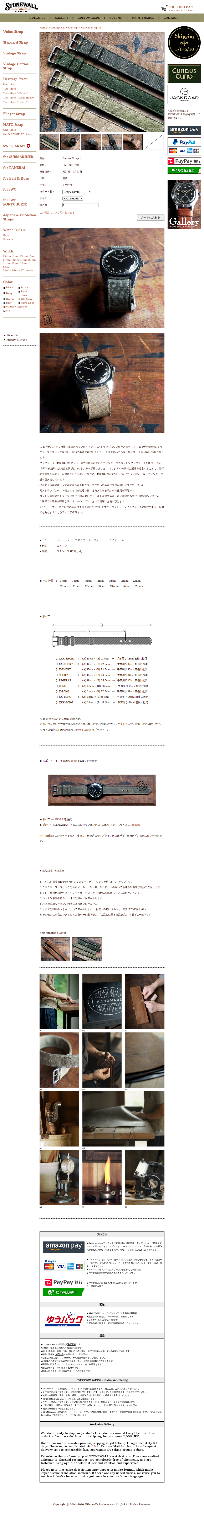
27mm (25, 270)
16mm (32, 256)
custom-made (89, 17)
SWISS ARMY (16, 146)
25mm (7, 270)
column (115, 17)
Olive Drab (27, 302)
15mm (24, 256)
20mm (32, 259)
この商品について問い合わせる (57, 212)
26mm (16, 270)
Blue (9, 302)
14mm (15, 256)
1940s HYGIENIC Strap (17, 134)
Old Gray (26, 298)
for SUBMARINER (19, 157)
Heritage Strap (16, 79)
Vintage (8, 239)
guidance (37, 17)
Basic (6, 235)
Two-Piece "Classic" (15, 93)
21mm (7, 263)
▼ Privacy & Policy (15, 339)
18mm (15, 259)
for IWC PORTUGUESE (15, 202)
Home (43, 27)
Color (8, 282)
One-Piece (9, 84)
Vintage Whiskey (16, 306)
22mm (15, 263)
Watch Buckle (15, 230)
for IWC (10, 189)
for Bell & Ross (16, 178)
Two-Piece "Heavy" (15, 102)
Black (9, 287)
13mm (7, 256)
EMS (95, 1446)
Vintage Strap (15, 53)
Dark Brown (23, 293)
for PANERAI (14, 168)
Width (8, 251)
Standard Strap (16, 42)
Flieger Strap (14, 114)
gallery (61, 17)
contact (171, 17)
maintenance (143, 17)
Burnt (24, 287)
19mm (23, 259)
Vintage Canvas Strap (64, 27)
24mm (7, 266)
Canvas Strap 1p (91, 27)
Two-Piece (9, 88)
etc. (32, 270)
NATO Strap (13, 125)
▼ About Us (10, 335)
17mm (7, 259)
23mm (24, 263)
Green (10, 298)
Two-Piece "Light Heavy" (19, 97)
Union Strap (13, 32)
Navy (9, 293)
